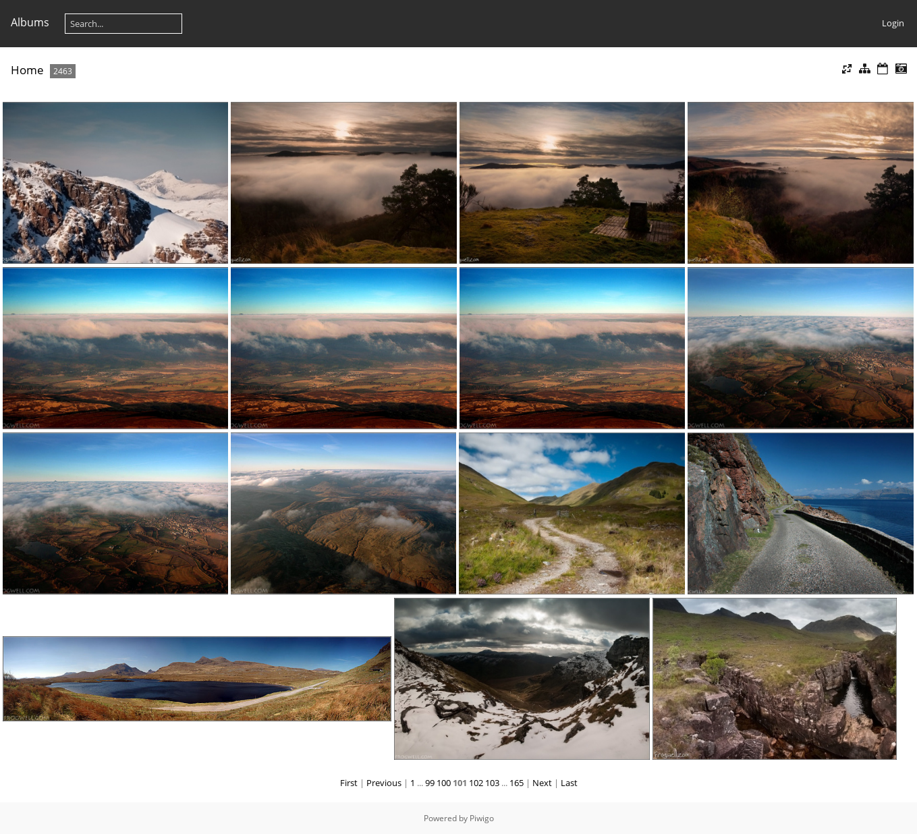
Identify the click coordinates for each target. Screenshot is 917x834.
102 (476, 783)
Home (27, 70)
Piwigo (482, 818)
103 (492, 783)
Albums (30, 22)
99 (430, 783)
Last (569, 783)
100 (444, 783)
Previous (383, 783)
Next (542, 783)
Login (893, 23)
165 (516, 783)
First (349, 783)
